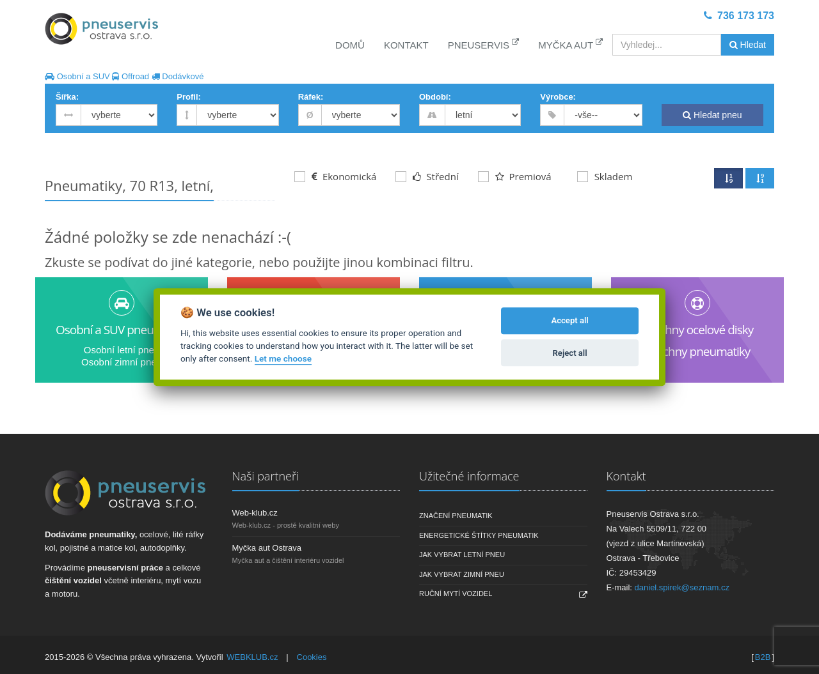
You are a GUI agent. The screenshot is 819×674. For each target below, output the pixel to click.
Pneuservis (484, 44)
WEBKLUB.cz (252, 657)
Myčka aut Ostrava (266, 548)
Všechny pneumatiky (698, 351)
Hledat (747, 45)
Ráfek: (311, 97)
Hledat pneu (712, 115)
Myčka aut (570, 44)
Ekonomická (335, 176)
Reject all (570, 353)
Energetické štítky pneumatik (479, 535)
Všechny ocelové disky (697, 329)
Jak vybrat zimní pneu (461, 574)
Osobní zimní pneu (121, 361)
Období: (435, 97)
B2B (763, 657)
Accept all (569, 321)
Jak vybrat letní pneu (462, 554)
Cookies (312, 657)
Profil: (189, 97)
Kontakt (406, 45)
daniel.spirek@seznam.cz (682, 587)
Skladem (605, 176)
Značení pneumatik (456, 515)
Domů (350, 45)
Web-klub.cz (255, 512)
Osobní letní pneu (121, 349)
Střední (426, 176)
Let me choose (283, 359)
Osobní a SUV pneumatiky (121, 329)
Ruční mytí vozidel (455, 593)
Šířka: (67, 97)
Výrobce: (558, 97)
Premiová (515, 176)
